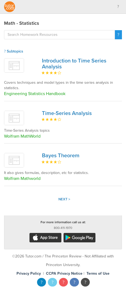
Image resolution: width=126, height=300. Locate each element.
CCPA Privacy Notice (64, 273)
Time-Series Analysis (67, 113)
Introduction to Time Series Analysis (74, 64)
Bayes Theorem (60, 155)
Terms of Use (98, 273)
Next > (64, 199)
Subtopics (13, 51)
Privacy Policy (28, 273)
